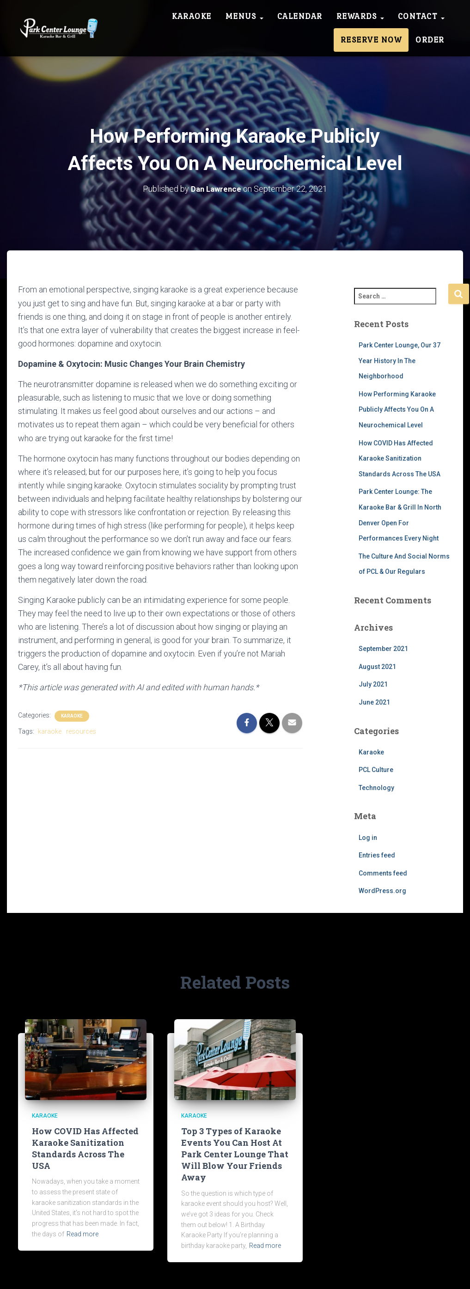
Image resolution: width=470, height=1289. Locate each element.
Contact (421, 16)
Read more (82, 1234)
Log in (368, 837)
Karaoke (192, 16)
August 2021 (377, 666)
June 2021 (374, 702)
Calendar (300, 16)
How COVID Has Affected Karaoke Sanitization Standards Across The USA (399, 458)
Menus (244, 16)
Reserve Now (371, 39)
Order (430, 39)
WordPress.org (382, 890)
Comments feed (383, 873)
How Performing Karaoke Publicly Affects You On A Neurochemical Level (397, 409)
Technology (376, 787)
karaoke (49, 731)
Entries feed (377, 855)
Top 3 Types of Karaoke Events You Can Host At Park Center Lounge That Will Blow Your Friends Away (234, 1154)
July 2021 (373, 684)
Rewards (360, 16)
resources (81, 731)
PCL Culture (376, 769)
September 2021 (383, 648)
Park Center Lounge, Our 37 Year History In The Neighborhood (399, 360)
